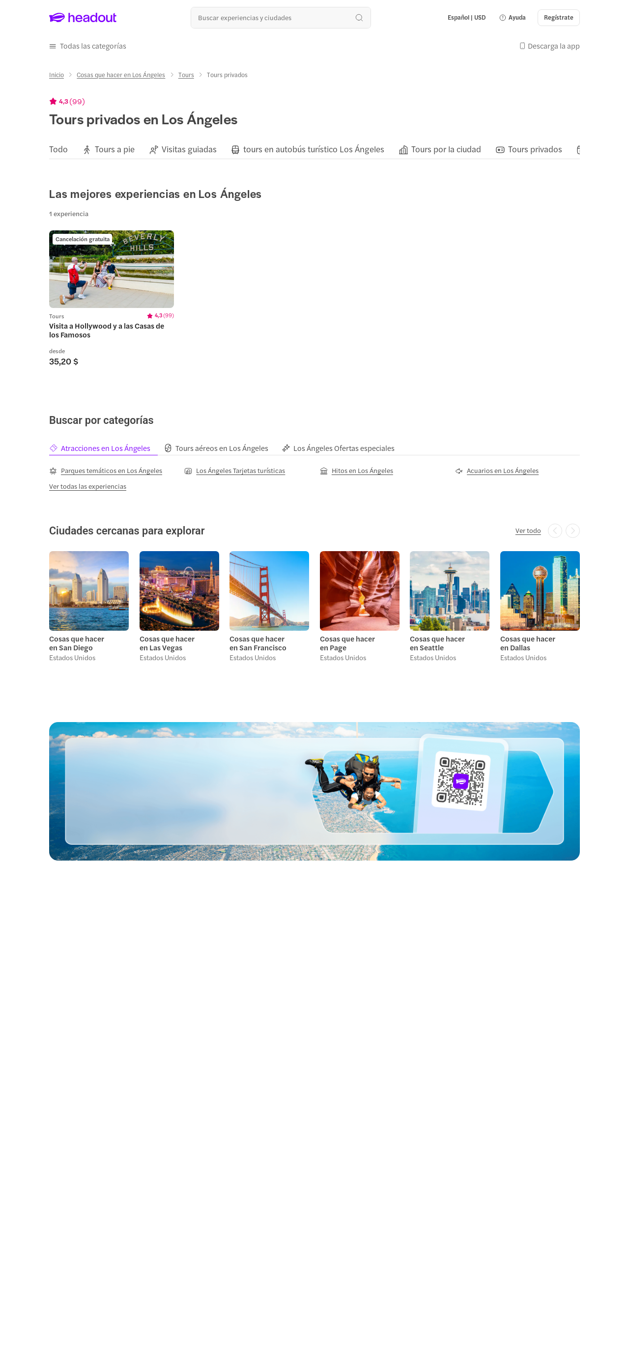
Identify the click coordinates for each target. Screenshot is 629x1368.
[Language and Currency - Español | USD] (466, 17)
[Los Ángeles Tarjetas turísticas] (234, 470)
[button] (512, 17)
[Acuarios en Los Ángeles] (497, 470)
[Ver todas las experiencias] (87, 486)
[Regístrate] (559, 17)
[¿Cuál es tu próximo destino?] (281, 17)
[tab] (106, 448)
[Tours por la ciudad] (446, 149)
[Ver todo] (528, 530)
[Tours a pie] (115, 149)
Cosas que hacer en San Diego (76, 643)
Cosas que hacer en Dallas (527, 643)
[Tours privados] (535, 149)
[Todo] (58, 149)
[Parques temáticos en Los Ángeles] (105, 470)
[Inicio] (56, 74)
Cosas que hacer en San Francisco (257, 643)
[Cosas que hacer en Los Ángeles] (121, 74)
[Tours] (186, 74)
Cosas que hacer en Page (347, 643)
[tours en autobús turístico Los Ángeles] (313, 149)
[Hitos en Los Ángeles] (356, 470)
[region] (314, 149)
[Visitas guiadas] (189, 149)
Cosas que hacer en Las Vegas (167, 643)
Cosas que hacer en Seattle (437, 643)
